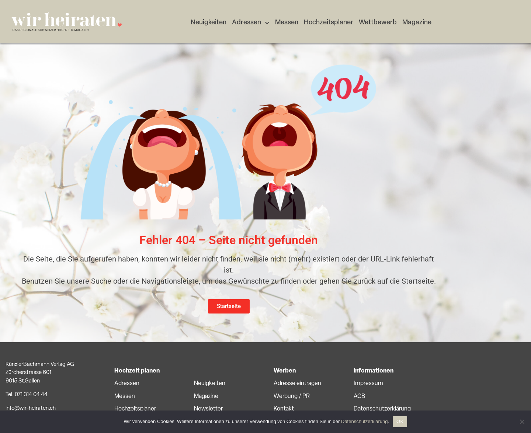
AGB (359, 396)
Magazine (416, 22)
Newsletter (208, 409)
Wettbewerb (378, 22)
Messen (286, 22)
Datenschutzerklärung (382, 409)
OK (399, 421)
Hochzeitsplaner (328, 22)
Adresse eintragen (297, 384)
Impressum (368, 384)
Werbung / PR (292, 396)
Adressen (251, 23)
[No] (521, 421)
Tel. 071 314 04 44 (27, 395)
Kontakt (284, 409)
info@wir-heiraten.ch (31, 408)
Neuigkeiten (208, 22)
